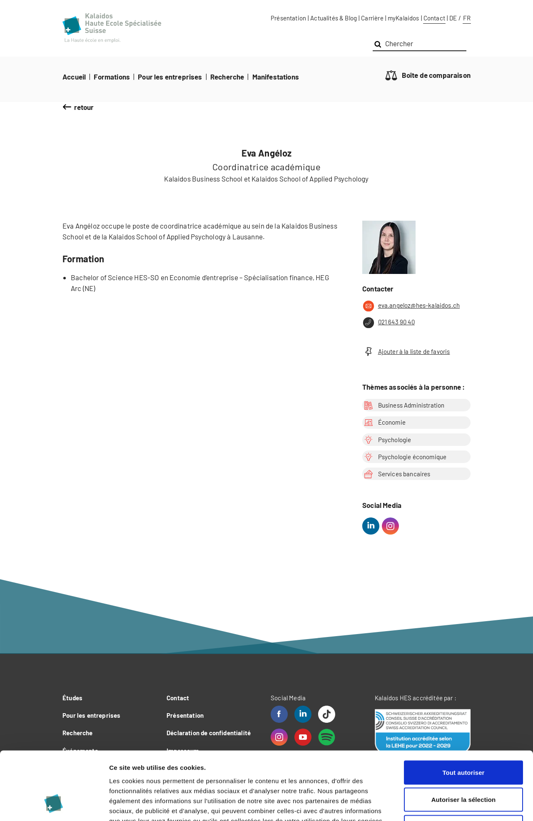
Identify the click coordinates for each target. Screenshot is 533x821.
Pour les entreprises (170, 76)
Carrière (372, 18)
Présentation (288, 18)
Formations (112, 76)
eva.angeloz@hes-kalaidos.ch (411, 306)
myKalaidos (403, 18)
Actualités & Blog (333, 18)
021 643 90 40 (388, 322)
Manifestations (275, 76)
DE (453, 18)
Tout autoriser (463, 711)
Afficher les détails (459, 804)
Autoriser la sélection (463, 739)
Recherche (227, 76)
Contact (434, 18)
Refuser (464, 766)
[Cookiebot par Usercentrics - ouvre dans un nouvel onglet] (53, 805)
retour (84, 107)
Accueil (74, 76)
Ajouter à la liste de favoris (406, 351)
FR (467, 18)
